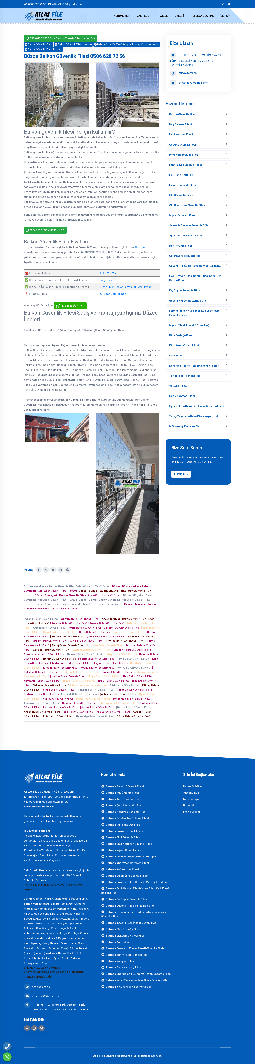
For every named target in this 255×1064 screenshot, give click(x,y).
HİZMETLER (143, 15)
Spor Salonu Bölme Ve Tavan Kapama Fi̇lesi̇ (196, 406)
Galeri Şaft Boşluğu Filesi (185, 255)
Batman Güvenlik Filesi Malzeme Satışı (127, 905)
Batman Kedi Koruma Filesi (120, 798)
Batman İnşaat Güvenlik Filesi (122, 849)
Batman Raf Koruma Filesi (120, 869)
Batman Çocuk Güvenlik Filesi (122, 805)
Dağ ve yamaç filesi (182, 395)
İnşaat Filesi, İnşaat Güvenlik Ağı (189, 325)
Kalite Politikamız (194, 786)
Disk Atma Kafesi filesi (184, 345)
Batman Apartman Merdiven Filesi (125, 862)
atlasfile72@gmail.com (67, 4)
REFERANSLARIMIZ (203, 15)
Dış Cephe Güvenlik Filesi (185, 290)
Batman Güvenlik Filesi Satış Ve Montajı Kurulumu (134, 881)
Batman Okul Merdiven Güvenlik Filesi (127, 843)
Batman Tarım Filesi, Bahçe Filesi (124, 954)
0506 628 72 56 (37, 4)
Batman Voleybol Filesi (118, 960)
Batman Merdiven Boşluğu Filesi (123, 811)
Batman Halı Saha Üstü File (120, 824)
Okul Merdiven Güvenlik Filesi (187, 205)
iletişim (140, 247)
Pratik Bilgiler (191, 811)
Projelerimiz (191, 805)
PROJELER (162, 15)
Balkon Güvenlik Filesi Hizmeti (43, 49)
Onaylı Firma (107, 279)
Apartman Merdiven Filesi (185, 235)
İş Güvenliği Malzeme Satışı (186, 426)
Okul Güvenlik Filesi (181, 195)
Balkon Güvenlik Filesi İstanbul (73, 44)
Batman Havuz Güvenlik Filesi (122, 830)
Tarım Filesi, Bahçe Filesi (185, 375)
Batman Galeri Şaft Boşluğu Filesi (124, 875)
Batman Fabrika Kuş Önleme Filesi (125, 818)
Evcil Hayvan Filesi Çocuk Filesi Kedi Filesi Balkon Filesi (195, 278)
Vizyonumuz (191, 792)
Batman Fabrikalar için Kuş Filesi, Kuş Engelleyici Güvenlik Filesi (134, 914)
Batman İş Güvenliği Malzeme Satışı (126, 986)
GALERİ (180, 15)
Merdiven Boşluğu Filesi (184, 154)
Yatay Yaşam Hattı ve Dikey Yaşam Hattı (194, 416)
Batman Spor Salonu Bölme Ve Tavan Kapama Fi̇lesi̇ (136, 973)
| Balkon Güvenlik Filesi (42, 618)
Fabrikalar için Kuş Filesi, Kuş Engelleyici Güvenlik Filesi (194, 313)
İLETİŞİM (225, 15)
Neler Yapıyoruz (193, 798)
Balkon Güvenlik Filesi (38, 44)
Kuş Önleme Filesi (180, 124)
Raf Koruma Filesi (180, 245)
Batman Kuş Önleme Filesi (120, 792)
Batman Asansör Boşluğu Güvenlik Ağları (129, 856)
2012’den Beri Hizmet (112, 293)
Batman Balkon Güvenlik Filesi (122, 786)
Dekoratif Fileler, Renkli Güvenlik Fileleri (194, 365)
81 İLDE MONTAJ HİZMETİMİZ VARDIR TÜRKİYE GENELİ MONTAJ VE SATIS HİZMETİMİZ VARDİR (56, 1007)
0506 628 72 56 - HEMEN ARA (45, 230)
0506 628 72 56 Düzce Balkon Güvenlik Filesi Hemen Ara (60, 38)
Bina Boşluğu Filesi (181, 335)
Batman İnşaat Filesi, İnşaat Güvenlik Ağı (129, 922)
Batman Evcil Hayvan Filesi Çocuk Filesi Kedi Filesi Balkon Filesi (135, 890)
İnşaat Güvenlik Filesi (182, 215)
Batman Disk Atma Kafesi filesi (123, 935)
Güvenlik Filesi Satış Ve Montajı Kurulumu (195, 265)
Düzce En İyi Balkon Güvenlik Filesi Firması (125, 286)
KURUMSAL (121, 15)
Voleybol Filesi (178, 385)
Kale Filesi (175, 355)
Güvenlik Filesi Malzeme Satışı (188, 300)
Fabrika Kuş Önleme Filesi (185, 164)
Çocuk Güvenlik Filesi (182, 144)
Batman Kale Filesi (115, 941)
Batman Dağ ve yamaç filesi (121, 967)
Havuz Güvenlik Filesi (182, 184)
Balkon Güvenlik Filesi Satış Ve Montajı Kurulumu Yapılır (127, 44)
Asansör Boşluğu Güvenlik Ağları (189, 225)
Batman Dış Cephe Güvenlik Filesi (124, 899)
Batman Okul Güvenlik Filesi (121, 837)
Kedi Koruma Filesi (181, 134)
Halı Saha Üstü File (181, 174)
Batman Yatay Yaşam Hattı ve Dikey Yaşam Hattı (134, 980)
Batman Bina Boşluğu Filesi (120, 929)
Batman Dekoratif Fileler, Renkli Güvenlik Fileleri (133, 948)
